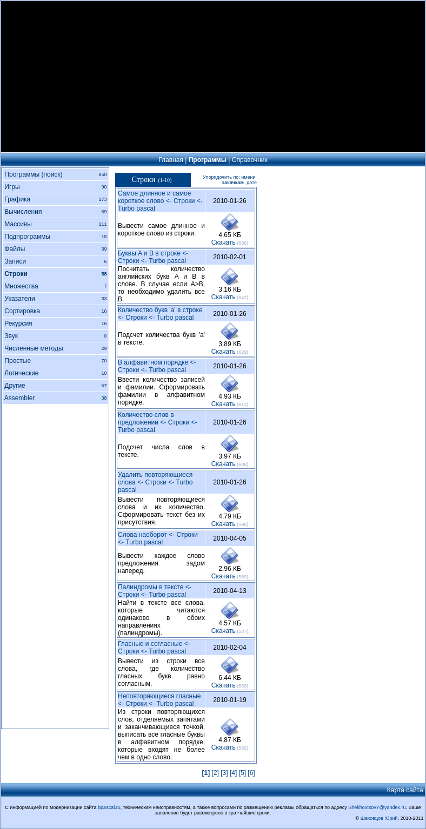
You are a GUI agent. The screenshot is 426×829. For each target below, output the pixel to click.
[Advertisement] (213, 76)
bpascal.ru (109, 807)
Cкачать (223, 242)
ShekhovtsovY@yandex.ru (376, 807)
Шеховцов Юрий (379, 818)
